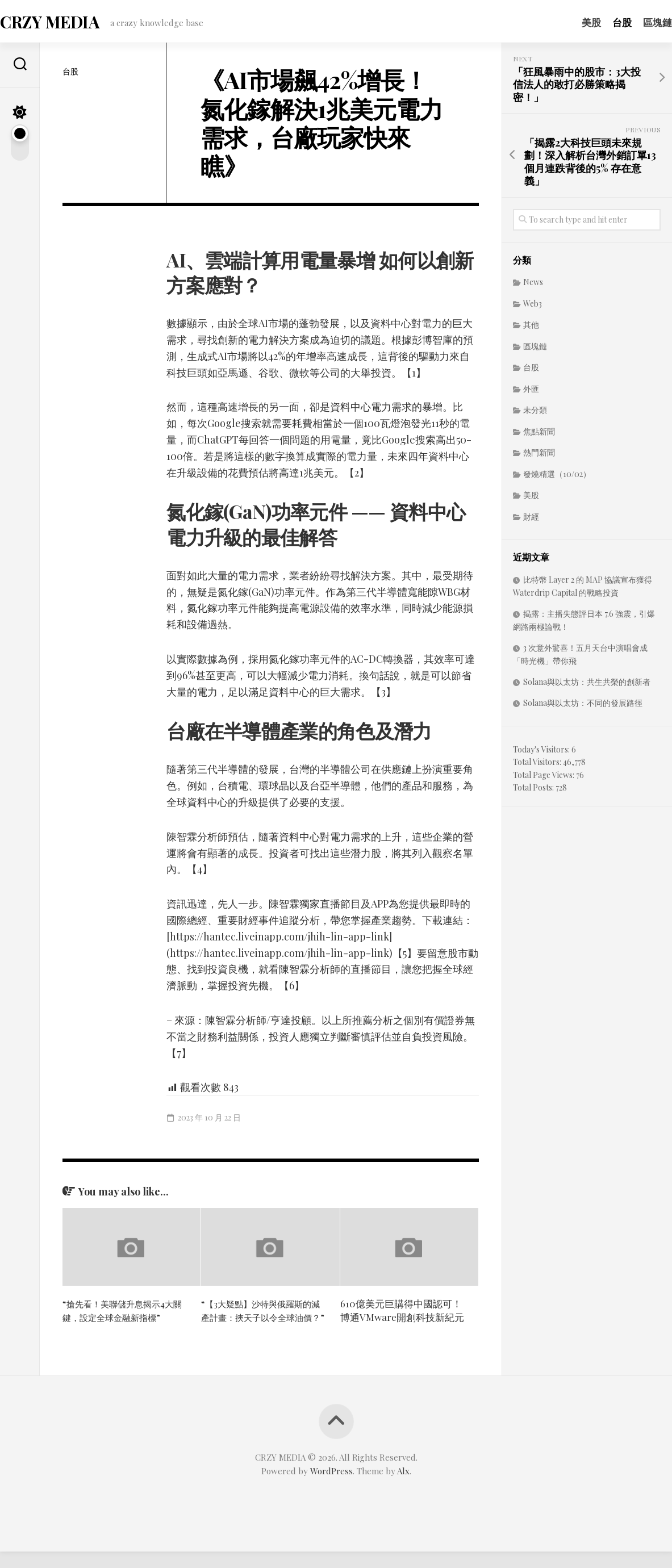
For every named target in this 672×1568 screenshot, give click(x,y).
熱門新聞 (539, 455)
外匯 (531, 392)
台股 (599, 22)
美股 (568, 22)
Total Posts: (534, 790)
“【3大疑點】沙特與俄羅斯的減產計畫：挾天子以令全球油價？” (264, 1320)
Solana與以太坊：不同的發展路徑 (582, 706)
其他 (531, 328)
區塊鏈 (634, 22)
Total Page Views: (544, 778)
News (533, 285)
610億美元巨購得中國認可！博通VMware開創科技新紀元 (402, 1314)
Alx (403, 1487)
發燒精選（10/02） (557, 477)
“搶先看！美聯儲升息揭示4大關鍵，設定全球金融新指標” (124, 1314)
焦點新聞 (539, 434)
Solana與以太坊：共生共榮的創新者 (586, 685)
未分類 (535, 413)
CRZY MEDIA (71, 23)
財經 (531, 520)
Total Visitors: (538, 765)
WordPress (331, 1487)
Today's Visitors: (542, 752)
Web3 (532, 307)
